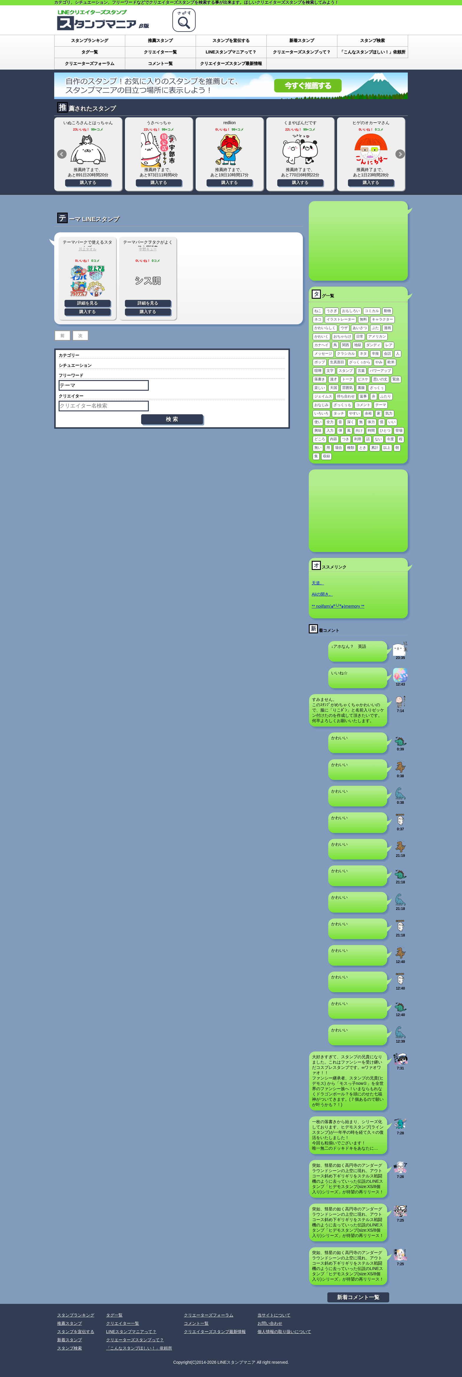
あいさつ (360, 328)
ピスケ (363, 379)
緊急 (396, 379)
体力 (371, 422)
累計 (374, 448)
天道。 (318, 583)
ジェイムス (323, 396)
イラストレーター (340, 319)
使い (317, 422)
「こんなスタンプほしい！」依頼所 (372, 52)
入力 (330, 430)
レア (388, 345)
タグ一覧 (89, 52)
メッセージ (323, 353)
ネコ (317, 319)
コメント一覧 (160, 63)
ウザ (344, 328)
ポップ (319, 362)
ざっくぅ (377, 388)
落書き (319, 379)
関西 (345, 345)
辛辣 (375, 353)
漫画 (387, 328)
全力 (330, 422)
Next (400, 154)
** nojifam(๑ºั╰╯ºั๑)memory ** (338, 606)
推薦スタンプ (160, 40)
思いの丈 (380, 379)
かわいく (321, 336)
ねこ (317, 311)
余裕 (368, 413)
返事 (363, 396)
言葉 (361, 371)
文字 (330, 371)
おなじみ (321, 405)
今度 (390, 439)
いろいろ (321, 413)
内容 (333, 439)
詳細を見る (87, 303)
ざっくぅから (359, 362)
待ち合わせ (346, 396)
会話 (387, 353)
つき (345, 439)
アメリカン (377, 336)
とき (362, 448)
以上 (386, 448)
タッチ (339, 413)
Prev (62, 154)
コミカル (372, 311)
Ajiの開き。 (322, 594)
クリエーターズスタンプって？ (302, 52)
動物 (387, 311)
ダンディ (373, 345)
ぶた (375, 328)
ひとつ (385, 430)
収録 (326, 456)
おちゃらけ (342, 336)
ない (378, 439)
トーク (347, 379)
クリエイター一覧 (160, 52)
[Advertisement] (358, 241)
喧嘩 (317, 371)
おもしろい (351, 311)
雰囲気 (347, 388)
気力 (388, 413)
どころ (319, 439)
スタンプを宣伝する (231, 40)
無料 (363, 319)
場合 (338, 448)
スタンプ (346, 371)
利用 (357, 439)
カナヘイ (321, 345)
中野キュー (148, 249)
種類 (350, 448)
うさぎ (331, 311)
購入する (88, 182)
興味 (317, 430)
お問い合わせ (270, 1323)
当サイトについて (274, 1315)
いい (391, 422)
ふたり (385, 396)
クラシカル (346, 353)
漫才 (333, 379)
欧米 (391, 362)
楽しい (319, 388)
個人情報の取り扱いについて (284, 1331)
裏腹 (361, 388)
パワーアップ (380, 371)
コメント (363, 405)
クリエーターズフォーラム (89, 63)
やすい (354, 413)
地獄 (357, 345)
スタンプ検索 (372, 40)
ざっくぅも (342, 405)
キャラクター (382, 319)
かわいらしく (325, 328)
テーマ (380, 405)
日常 (359, 336)
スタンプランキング (89, 40)
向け (359, 430)
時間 (371, 430)
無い (317, 448)
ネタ (363, 353)
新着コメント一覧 (358, 1297)
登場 (398, 430)
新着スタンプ (301, 40)
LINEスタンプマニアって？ (231, 52)
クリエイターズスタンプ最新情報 (231, 63)
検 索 (172, 419)
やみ (378, 362)
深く (350, 422)
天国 (333, 388)
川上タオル (87, 249)
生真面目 (337, 362)
